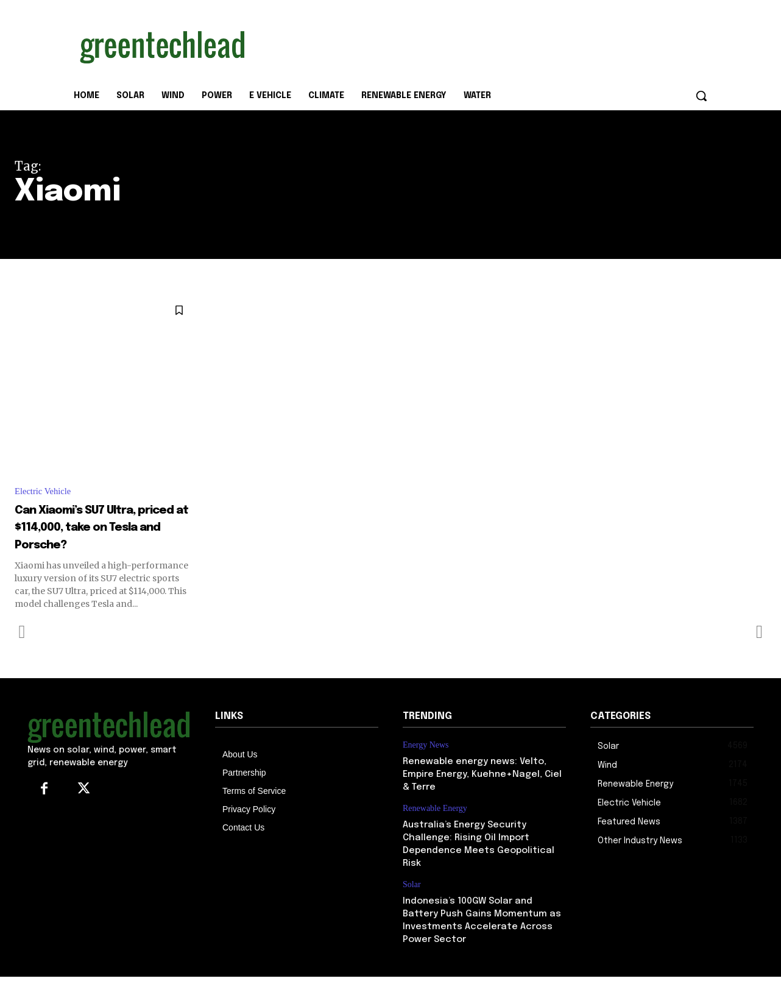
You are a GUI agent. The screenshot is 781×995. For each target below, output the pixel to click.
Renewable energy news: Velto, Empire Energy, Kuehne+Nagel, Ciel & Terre (482, 793)
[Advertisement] (482, 44)
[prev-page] (22, 650)
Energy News (426, 763)
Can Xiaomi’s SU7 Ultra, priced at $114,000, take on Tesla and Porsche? (102, 536)
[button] (701, 95)
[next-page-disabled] (758, 650)
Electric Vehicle (45, 492)
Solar (412, 903)
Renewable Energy (435, 827)
